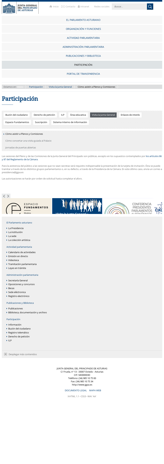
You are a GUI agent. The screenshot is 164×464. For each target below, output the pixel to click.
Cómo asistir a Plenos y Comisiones (96, 86)
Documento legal (76, 390)
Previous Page (4, 196)
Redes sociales (102, 6)
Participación (36, 86)
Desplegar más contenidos (23, 354)
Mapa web (95, 390)
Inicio (56, 6)
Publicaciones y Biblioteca (20, 302)
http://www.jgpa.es (82, 384)
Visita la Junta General (60, 86)
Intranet (85, 6)
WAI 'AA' (92, 396)
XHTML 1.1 (73, 396)
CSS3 (83, 396)
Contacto (70, 6)
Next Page (8, 196)
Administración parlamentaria (22, 274)
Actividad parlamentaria (19, 246)
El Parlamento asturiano (19, 222)
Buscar (150, 6)
